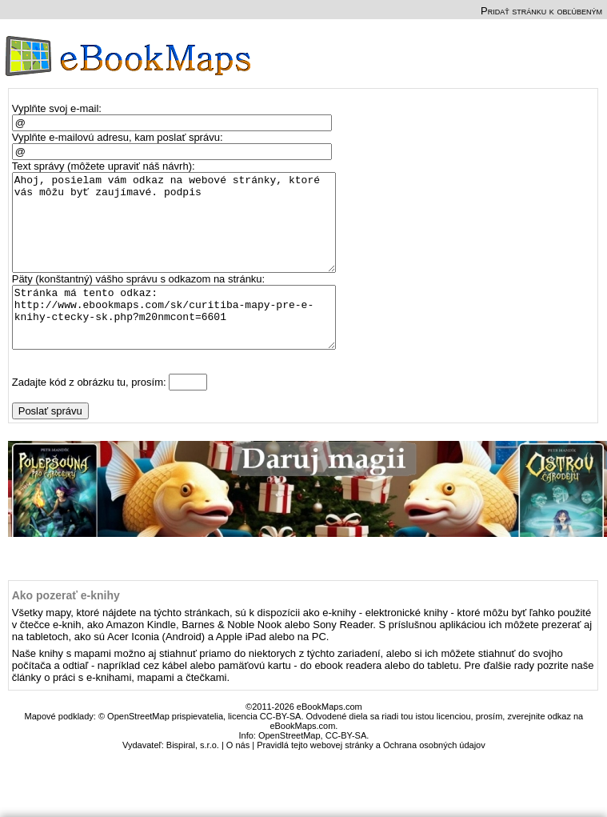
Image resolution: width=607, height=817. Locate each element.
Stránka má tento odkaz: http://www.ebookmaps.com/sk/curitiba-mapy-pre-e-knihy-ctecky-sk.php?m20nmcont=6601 (181, 342)
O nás (238, 776)
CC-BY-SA (346, 766)
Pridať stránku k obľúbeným (541, 11)
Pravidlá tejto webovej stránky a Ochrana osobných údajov (371, 776)
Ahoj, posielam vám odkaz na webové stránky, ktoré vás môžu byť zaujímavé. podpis (181, 232)
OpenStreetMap (289, 766)
